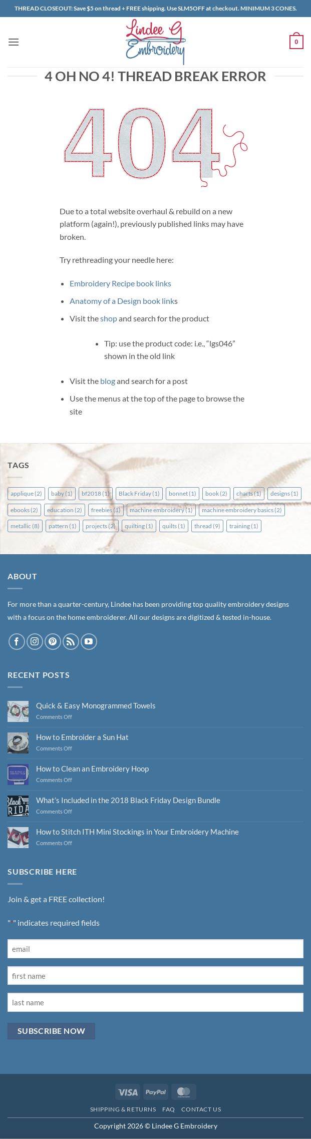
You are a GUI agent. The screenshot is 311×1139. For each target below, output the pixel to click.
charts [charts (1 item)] (248, 493)
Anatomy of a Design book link (122, 300)
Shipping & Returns (123, 1109)
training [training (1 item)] (243, 526)
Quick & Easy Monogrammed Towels (96, 705)
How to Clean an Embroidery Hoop (92, 768)
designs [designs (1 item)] (284, 493)
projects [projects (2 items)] (101, 526)
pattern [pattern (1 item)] (63, 526)
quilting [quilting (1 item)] (139, 526)
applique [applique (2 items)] (26, 493)
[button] (14, 42)
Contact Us (201, 1109)
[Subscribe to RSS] (71, 641)
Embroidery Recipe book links (120, 283)
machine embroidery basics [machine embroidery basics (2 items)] (242, 510)
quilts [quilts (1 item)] (173, 526)
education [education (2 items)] (64, 510)
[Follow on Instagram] (35, 641)
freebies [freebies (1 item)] (106, 510)
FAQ (168, 1109)
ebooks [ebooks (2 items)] (24, 510)
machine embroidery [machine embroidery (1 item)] (161, 510)
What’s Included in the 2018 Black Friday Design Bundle (128, 800)
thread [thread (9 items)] (207, 526)
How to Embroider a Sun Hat (82, 736)
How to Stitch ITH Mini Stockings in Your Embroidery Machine (137, 831)
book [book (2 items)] (216, 493)
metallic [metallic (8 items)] (25, 526)
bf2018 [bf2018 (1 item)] (96, 493)
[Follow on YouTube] (89, 641)
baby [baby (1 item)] (62, 493)
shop (108, 318)
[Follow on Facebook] (17, 641)
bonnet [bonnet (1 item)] (182, 493)
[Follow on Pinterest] (53, 641)
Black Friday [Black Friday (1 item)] (139, 493)
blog (107, 381)
